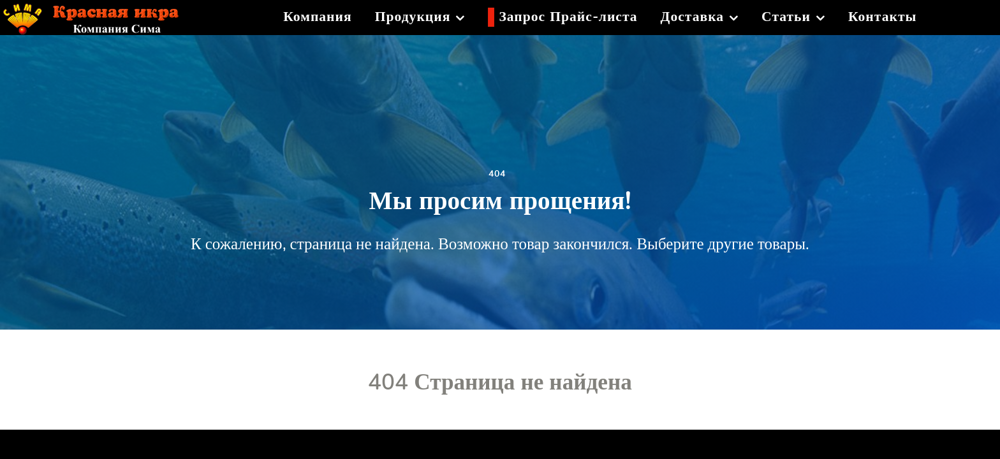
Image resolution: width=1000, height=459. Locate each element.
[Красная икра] (100, 15)
